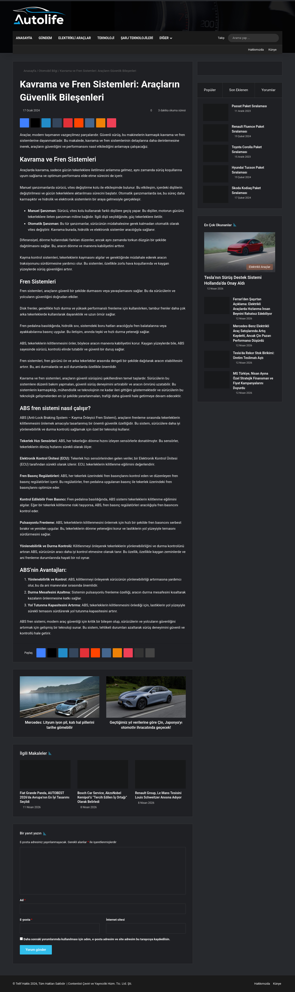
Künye (272, 49)
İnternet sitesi (115, 919)
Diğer (164, 38)
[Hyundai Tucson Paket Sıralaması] (217, 175)
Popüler (210, 90)
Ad (23, 900)
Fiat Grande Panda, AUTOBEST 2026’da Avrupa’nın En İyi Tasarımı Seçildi (44, 797)
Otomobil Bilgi (48, 70)
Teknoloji (105, 38)
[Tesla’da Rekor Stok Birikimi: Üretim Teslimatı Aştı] (217, 361)
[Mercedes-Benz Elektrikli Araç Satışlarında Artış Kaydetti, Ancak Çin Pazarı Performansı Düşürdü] (217, 334)
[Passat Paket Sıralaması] (217, 113)
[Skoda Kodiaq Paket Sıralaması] (217, 195)
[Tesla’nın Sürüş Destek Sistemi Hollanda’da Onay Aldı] (239, 255)
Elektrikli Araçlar (74, 38)
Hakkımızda (256, 49)
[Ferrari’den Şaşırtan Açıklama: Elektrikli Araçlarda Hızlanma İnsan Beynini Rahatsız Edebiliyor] (217, 307)
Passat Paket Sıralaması (250, 107)
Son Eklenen (238, 90)
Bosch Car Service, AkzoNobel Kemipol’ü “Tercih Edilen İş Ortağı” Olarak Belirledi (102, 797)
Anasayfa (24, 38)
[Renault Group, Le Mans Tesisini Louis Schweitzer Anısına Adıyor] (160, 774)
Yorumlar (268, 90)
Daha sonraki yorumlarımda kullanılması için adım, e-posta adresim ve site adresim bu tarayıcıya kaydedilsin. (97, 939)
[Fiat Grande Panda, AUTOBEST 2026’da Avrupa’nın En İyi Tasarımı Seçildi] (45, 774)
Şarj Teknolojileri (137, 38)
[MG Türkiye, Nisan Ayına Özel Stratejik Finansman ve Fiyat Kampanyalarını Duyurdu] (217, 382)
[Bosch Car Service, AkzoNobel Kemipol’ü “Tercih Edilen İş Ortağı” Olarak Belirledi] (102, 774)
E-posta (26, 919)
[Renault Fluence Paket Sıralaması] (217, 134)
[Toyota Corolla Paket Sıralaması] (217, 154)
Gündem (45, 38)
